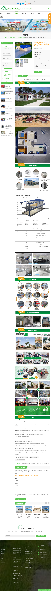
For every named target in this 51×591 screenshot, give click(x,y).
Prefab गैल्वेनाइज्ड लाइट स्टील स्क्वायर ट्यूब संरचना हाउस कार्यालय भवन (35, 463)
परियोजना (24, 13)
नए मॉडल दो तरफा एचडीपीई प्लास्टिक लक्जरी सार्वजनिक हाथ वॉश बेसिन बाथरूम (8, 130)
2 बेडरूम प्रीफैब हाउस (24, 457)
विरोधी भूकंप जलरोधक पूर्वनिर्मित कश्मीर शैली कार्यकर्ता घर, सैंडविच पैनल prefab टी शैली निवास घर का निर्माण (46, 514)
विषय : (17, 473)
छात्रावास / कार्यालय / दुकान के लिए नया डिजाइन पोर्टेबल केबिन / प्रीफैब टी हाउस (37, 514)
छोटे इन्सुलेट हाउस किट (20, 459)
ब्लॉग (2, 558)
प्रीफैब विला (6, 71)
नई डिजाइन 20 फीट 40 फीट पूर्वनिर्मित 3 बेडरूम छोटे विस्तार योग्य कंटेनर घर (9, 123)
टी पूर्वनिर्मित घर (21, 37)
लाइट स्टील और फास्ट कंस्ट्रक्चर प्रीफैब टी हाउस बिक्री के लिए (20, 514)
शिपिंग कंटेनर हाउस (5, 58)
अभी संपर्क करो (37, 72)
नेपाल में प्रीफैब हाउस (34, 457)
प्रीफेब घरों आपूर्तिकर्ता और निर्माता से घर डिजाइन (28, 514)
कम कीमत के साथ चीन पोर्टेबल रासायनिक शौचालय (8, 90)
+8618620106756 (18, 1)
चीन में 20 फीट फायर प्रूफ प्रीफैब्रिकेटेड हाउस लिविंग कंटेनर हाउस (9, 110)
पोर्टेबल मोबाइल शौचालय (29, 558)
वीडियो (1, 17)
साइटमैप (2, 560)
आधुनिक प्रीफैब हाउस (28, 551)
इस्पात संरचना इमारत (8, 69)
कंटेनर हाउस (6, 46)
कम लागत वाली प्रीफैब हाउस (29, 556)
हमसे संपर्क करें (41, 13)
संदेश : (16, 483)
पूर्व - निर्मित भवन (28, 547)
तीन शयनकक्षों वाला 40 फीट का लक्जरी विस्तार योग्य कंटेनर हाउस (9, 137)
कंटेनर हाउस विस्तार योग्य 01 (29, 567)
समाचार (32, 13)
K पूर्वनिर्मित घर (5, 63)
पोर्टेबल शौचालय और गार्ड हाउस (7, 75)
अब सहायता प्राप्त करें (21, 499)
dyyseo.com (44, 589)
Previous (46, 503)
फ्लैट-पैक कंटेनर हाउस (6, 55)
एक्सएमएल (3, 562)
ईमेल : (17, 478)
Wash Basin (6, 78)
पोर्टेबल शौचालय (27, 549)
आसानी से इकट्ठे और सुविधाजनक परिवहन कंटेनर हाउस (9, 117)
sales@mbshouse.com (36, 1)
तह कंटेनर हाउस (5, 51)
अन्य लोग (5, 81)
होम (1, 13)
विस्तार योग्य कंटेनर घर (6, 48)
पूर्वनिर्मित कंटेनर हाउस (28, 553)
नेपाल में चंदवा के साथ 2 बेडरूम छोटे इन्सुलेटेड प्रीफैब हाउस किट (27, 475)
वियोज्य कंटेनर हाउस (6, 53)
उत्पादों (16, 13)
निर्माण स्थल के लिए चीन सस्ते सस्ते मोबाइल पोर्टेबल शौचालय (9, 97)
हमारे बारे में (8, 13)
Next (48, 503)
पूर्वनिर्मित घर (13, 37)
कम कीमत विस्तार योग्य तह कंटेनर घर (8, 103)
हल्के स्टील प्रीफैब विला (29, 562)
